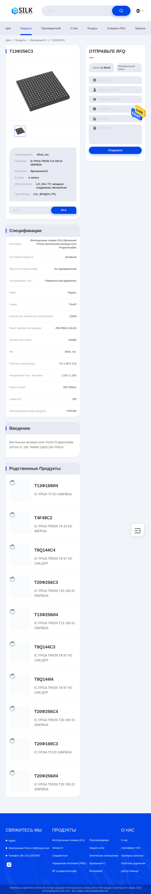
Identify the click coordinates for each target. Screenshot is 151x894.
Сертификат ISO (130, 847)
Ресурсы (92, 28)
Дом (8, 28)
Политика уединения (133, 863)
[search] (121, 11)
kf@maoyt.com (28, 848)
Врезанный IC (38, 40)
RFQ (63, 210)
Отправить (115, 150)
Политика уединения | (22, 887)
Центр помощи (129, 871)
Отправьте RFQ (116, 28)
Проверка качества (132, 855)
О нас (74, 28)
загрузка (140, 28)
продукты (26, 28)
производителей (51, 28)
